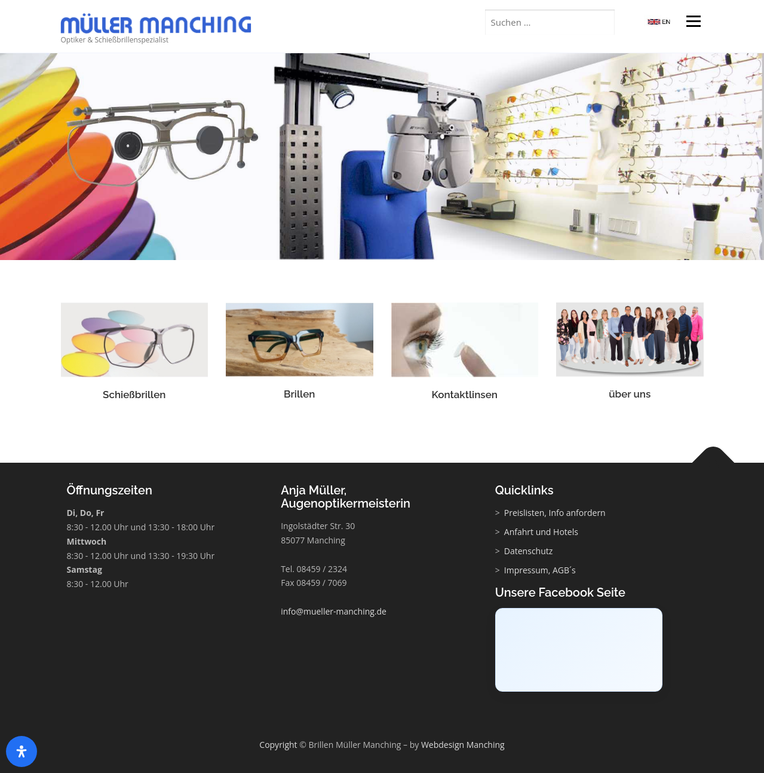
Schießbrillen (134, 396)
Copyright (278, 744)
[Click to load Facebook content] (578, 650)
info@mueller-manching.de (333, 611)
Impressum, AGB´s (540, 570)
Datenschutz (528, 551)
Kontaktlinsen (465, 396)
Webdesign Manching (463, 744)
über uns (630, 396)
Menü (693, 22)
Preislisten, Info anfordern (555, 512)
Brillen (299, 396)
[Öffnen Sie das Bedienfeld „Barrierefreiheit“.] (21, 751)
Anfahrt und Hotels (541, 531)
